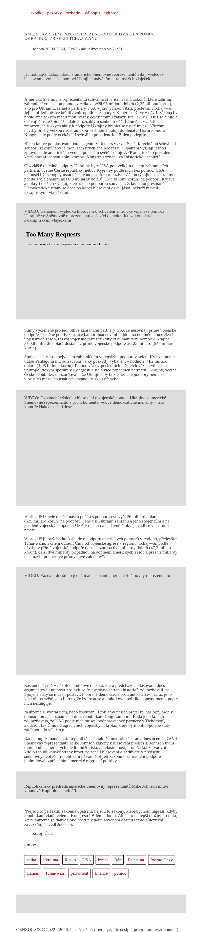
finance (101, 873)
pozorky (54, 12)
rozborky (73, 12)
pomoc (120, 873)
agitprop (111, 12)
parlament (79, 873)
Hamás (32, 873)
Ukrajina (50, 859)
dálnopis (92, 12)
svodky (37, 12)
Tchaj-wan (54, 873)
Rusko (70, 859)
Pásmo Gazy (161, 859)
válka (31, 859)
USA (86, 859)
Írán (117, 859)
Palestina (136, 859)
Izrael (103, 859)
